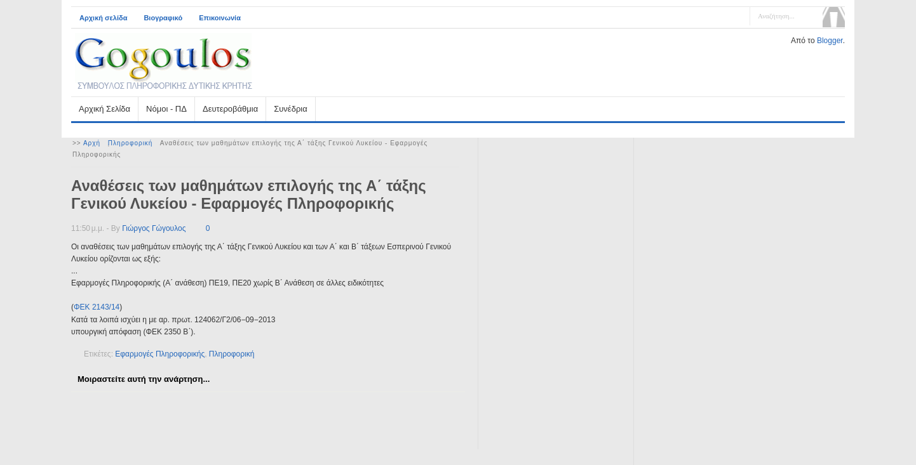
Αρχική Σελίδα (104, 109)
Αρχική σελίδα (103, 18)
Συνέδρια (290, 109)
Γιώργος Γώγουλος (153, 228)
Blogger (830, 40)
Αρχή (91, 143)
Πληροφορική (130, 143)
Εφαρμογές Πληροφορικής (160, 354)
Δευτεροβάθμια (230, 109)
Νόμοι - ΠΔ (166, 109)
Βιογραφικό (163, 18)
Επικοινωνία (220, 18)
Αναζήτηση (834, 17)
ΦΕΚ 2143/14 (96, 307)
